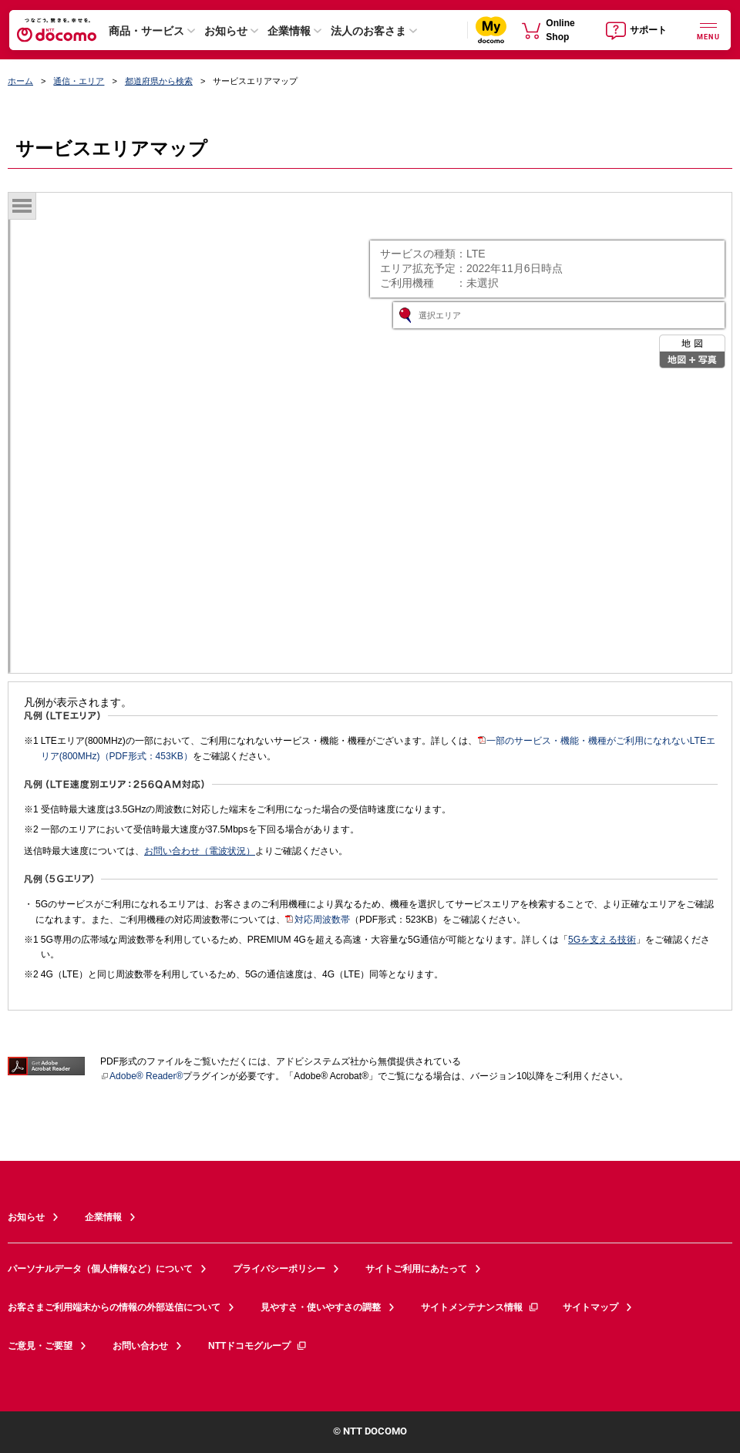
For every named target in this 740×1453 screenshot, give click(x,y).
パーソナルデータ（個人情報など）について (100, 1268)
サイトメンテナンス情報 (480, 1307)
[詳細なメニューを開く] (708, 30)
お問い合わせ (140, 1345)
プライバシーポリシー (279, 1268)
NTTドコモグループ (258, 1346)
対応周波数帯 (317, 920)
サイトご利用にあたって (416, 1268)
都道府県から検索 (159, 81)
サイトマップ (590, 1307)
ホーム (20, 81)
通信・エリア (78, 81)
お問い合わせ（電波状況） (199, 851)
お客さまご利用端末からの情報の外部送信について (114, 1307)
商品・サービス (146, 31)
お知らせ (225, 31)
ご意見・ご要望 (40, 1345)
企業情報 (289, 31)
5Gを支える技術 (602, 939)
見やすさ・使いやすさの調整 (321, 1307)
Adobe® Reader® (141, 1076)
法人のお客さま (368, 31)
